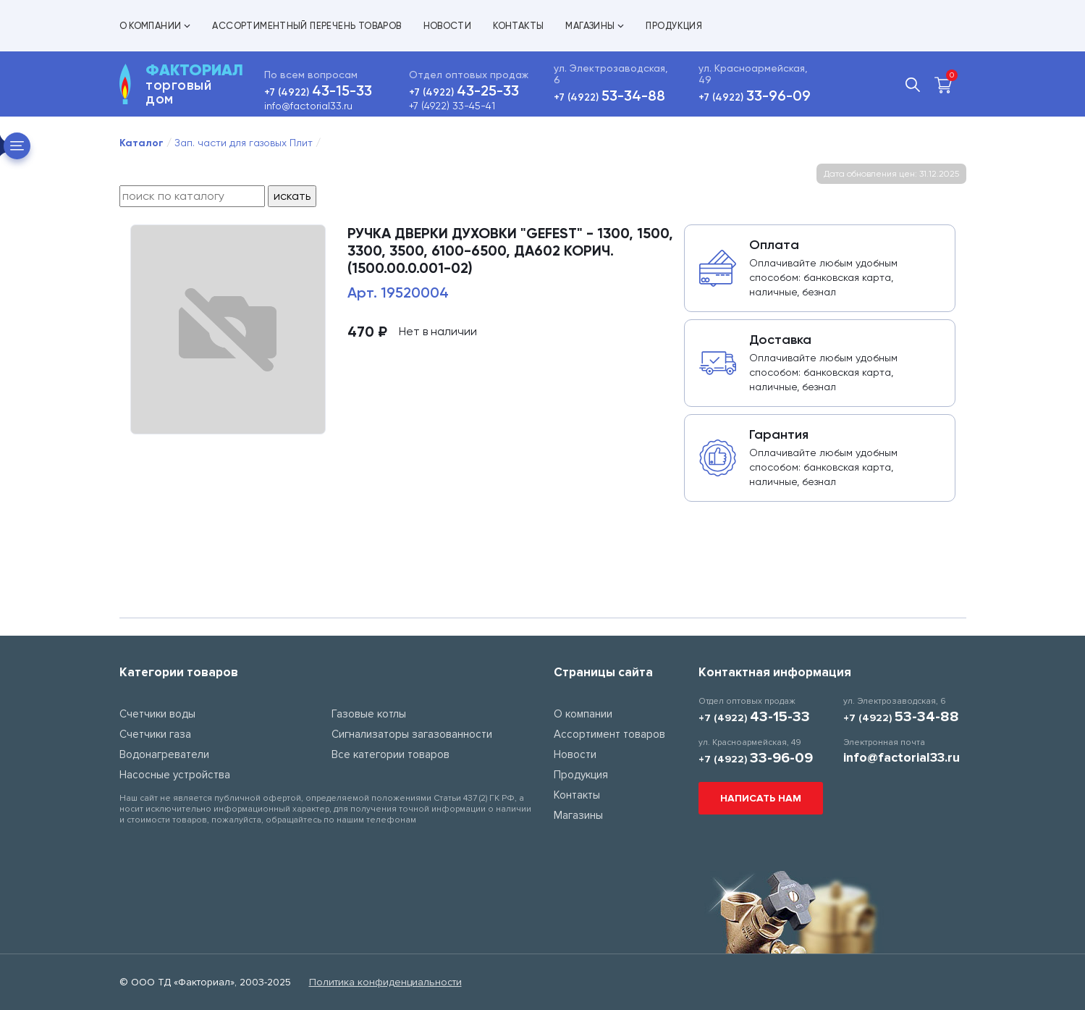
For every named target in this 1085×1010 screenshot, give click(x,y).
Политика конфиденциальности (385, 982)
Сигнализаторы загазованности (412, 734)
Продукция (674, 25)
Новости (447, 25)
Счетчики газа (155, 734)
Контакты (518, 25)
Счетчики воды (157, 713)
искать (292, 196)
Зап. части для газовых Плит (243, 142)
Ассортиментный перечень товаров (306, 25)
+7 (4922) (318, 92)
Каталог (141, 143)
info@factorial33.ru (308, 105)
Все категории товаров (390, 754)
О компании (155, 25)
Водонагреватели (164, 754)
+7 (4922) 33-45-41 (452, 105)
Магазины (594, 25)
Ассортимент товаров (609, 734)
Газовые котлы (369, 713)
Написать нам (760, 798)
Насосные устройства (174, 774)
